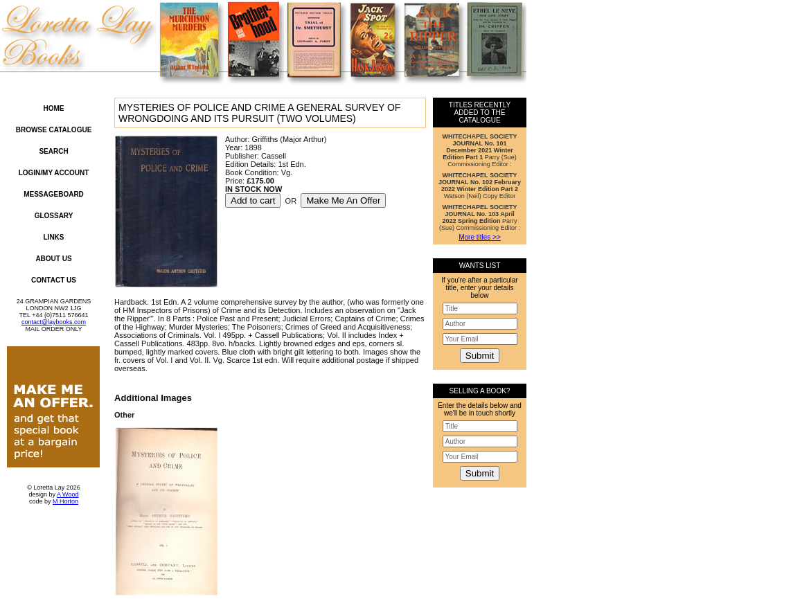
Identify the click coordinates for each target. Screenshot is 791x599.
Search (53, 151)
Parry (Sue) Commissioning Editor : (480, 150)
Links (54, 237)
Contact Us (53, 280)
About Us (53, 258)
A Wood (67, 494)
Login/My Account (54, 173)
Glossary (54, 216)
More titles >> (480, 237)
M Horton (65, 501)
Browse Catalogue (54, 130)
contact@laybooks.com (53, 322)
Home (54, 108)
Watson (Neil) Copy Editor (479, 185)
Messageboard (54, 194)
